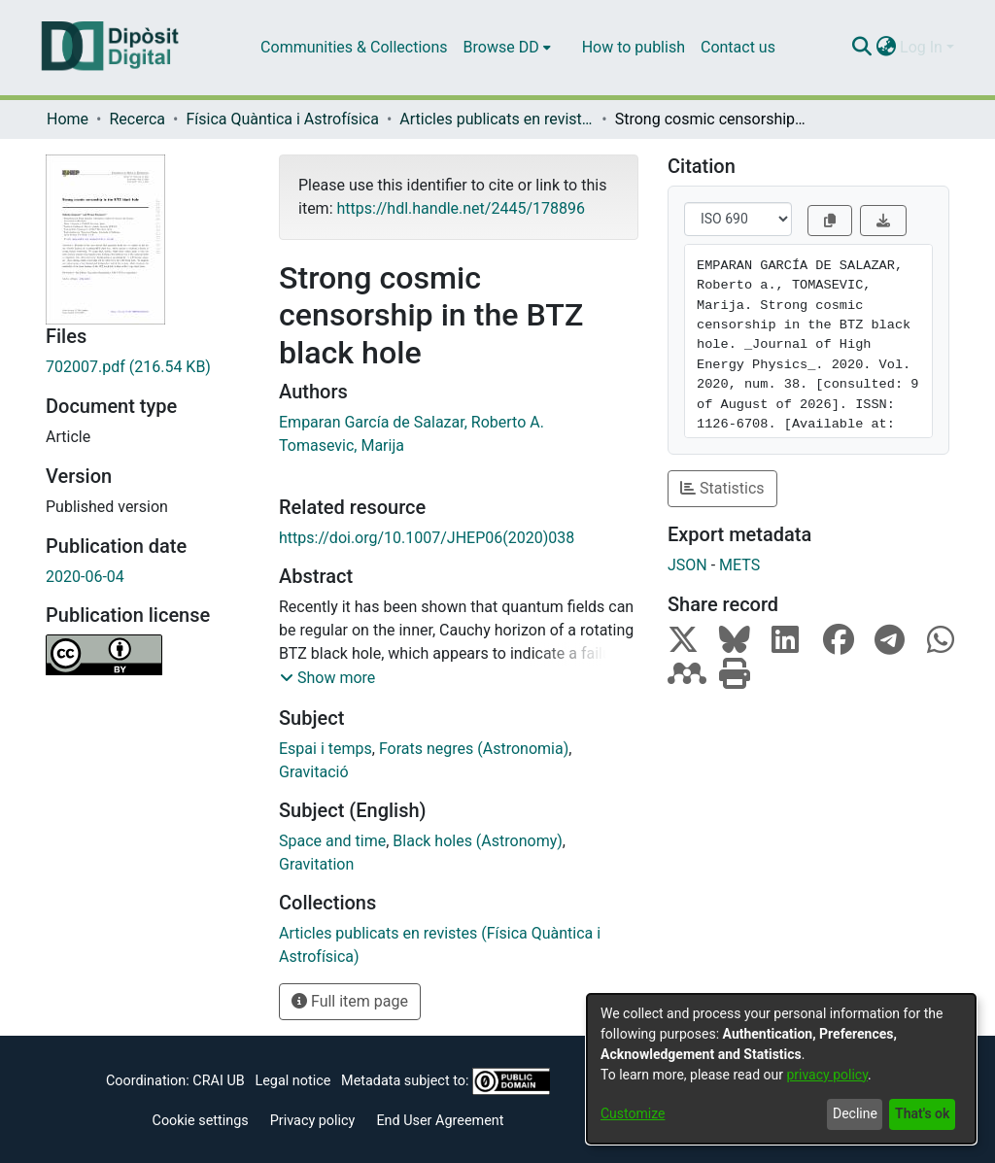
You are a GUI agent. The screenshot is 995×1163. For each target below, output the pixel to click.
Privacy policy (313, 1120)
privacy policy (827, 1074)
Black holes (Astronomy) (477, 841)
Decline (855, 1113)
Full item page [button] (350, 1001)
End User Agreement (439, 1120)
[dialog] (781, 1069)
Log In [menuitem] (921, 47)
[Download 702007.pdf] (148, 367)
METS (739, 565)
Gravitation (316, 864)
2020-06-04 (85, 576)
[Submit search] (861, 47)
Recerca (137, 119)
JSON (687, 565)
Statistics (722, 488)
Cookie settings (201, 1120)
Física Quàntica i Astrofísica (282, 119)
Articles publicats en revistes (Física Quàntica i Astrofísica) (496, 119)
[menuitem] (507, 47)
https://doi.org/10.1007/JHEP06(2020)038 (426, 538)
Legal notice (292, 1081)
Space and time (332, 841)
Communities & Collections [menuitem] (353, 47)
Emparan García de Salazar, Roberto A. (411, 422)
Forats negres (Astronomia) (473, 748)
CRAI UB (218, 1081)
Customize (632, 1113)
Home (67, 119)
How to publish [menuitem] (633, 47)
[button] (327, 678)
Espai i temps (325, 748)
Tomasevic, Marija (341, 445)
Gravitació (314, 772)
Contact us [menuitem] (738, 47)
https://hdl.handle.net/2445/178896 (460, 208)
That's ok (922, 1113)
